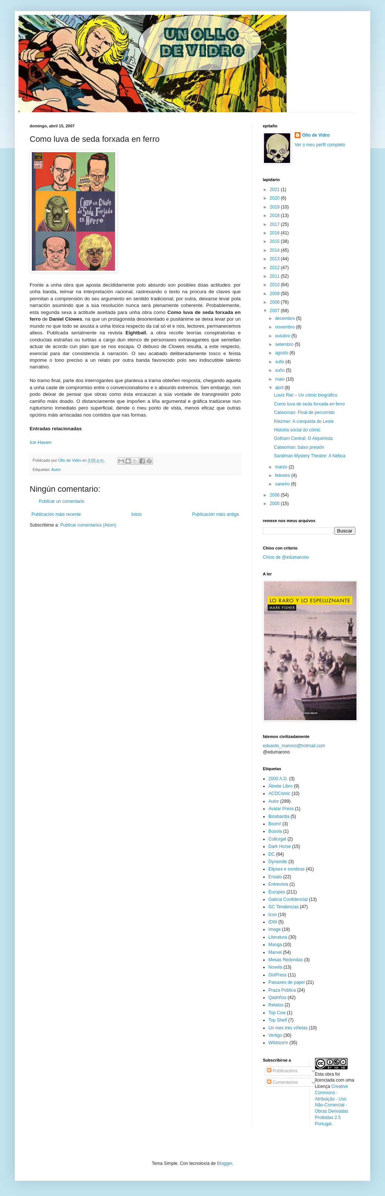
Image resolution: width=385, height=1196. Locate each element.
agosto (282, 352)
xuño (280, 370)
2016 (275, 232)
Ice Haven (40, 442)
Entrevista (278, 884)
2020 (275, 198)
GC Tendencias (283, 906)
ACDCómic (279, 793)
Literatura (277, 937)
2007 (275, 310)
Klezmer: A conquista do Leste (304, 421)
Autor (56, 469)
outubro (283, 335)
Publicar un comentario (61, 501)
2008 (275, 302)
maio (280, 379)
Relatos (276, 1005)
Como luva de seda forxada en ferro (309, 404)
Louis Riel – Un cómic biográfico (305, 395)
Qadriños (277, 997)
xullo (280, 361)
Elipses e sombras (286, 869)
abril (280, 387)
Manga (275, 944)
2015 (275, 241)
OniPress (277, 975)
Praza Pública (282, 990)
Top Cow (277, 1012)
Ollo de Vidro (315, 135)
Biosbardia (278, 816)
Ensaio (275, 876)
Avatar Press (281, 808)
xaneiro (283, 484)
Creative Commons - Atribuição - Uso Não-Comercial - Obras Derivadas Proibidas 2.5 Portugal (331, 1105)
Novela (275, 967)
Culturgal (277, 839)
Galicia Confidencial (288, 899)
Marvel (275, 952)
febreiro (283, 475)
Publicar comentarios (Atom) (88, 525)
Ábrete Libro (280, 786)
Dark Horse (279, 846)
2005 (275, 503)
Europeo (276, 892)
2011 (275, 276)
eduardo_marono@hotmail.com (294, 745)
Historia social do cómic (297, 429)
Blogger (224, 1163)
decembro (285, 318)
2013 (275, 258)
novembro (285, 327)
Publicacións (282, 1070)
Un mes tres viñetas (288, 1027)
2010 (275, 284)
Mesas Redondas (285, 959)
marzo (282, 467)
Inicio (136, 514)
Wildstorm (278, 1042)
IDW (272, 922)
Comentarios (282, 1082)
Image (274, 929)
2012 (275, 267)
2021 (275, 189)
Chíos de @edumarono (286, 557)
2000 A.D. (278, 778)
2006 (275, 495)
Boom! (274, 823)
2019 (275, 207)
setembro (285, 344)
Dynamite (277, 861)
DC (271, 854)
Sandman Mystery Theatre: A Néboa (309, 455)
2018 (275, 215)
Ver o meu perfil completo (320, 144)
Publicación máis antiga (215, 514)
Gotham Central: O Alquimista (303, 438)
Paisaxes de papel (286, 982)
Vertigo (275, 1035)
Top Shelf (277, 1020)
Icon (272, 914)
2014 (275, 250)
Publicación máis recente (56, 514)
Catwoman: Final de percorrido (304, 412)
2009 (275, 293)
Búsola (275, 831)
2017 (275, 224)
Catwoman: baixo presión (299, 447)
